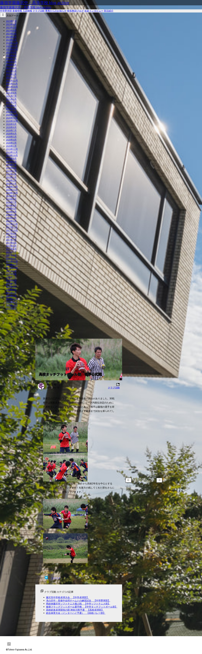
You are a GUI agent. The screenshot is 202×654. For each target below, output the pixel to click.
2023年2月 (11, 37)
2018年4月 (11, 211)
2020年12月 (12, 115)
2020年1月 (11, 146)
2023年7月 (11, 21)
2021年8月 (11, 93)
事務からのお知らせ (56, 11)
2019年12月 (12, 149)
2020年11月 (12, 118)
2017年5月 (11, 246)
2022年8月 (11, 55)
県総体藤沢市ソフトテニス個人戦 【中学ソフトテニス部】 (78, 603)
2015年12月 (12, 299)
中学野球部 (6, 11)
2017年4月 (11, 249)
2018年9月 (11, 196)
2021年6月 (11, 99)
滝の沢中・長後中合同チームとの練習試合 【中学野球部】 (78, 600)
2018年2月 (11, 218)
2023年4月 (11, 30)
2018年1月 (11, 221)
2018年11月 (12, 190)
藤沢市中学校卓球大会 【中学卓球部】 (67, 597)
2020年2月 (11, 143)
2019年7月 (11, 165)
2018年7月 (11, 202)
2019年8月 (11, 161)
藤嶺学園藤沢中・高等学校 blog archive (34, 2)
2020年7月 (11, 130)
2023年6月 (11, 24)
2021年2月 (11, 111)
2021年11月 (12, 83)
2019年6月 (11, 168)
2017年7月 (11, 239)
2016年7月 (11, 277)
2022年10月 (12, 49)
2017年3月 (11, 252)
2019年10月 (12, 155)
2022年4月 (11, 68)
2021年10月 (12, 86)
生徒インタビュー (93, 11)
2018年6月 (11, 205)
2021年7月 (11, 96)
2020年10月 (12, 121)
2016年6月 (11, 280)
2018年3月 (11, 214)
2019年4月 (11, 174)
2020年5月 (11, 136)
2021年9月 (11, 90)
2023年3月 (11, 33)
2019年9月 (11, 158)
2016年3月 (11, 289)
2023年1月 (11, 40)
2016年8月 (11, 274)
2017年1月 (11, 258)
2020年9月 (11, 124)
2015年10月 (12, 305)
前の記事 (135, 480)
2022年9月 (11, 52)
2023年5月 (11, 27)
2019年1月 (11, 183)
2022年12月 (12, 43)
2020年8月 (11, 127)
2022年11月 (12, 46)
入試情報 (27, 11)
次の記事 (153, 480)
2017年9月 (11, 233)
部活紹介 (108, 11)
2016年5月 (11, 283)
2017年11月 (12, 227)
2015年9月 (11, 308)
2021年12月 (12, 80)
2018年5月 (11, 208)
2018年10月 (12, 193)
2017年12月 (12, 224)
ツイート (56, 578)
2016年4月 (11, 286)
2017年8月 (11, 236)
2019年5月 (11, 171)
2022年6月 (11, 62)
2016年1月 (11, 296)
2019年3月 (11, 177)
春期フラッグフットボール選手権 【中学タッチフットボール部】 (81, 606)
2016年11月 (12, 264)
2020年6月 (11, 133)
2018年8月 (11, 199)
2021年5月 (11, 102)
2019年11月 (12, 152)
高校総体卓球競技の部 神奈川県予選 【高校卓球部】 (75, 610)
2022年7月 (11, 58)
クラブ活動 (39, 11)
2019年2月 (11, 180)
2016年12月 (12, 261)
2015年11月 (12, 302)
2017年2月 (11, 255)
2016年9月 (11, 271)
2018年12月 (12, 186)
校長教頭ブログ (75, 11)
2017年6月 (11, 243)
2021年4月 (11, 105)
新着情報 (17, 11)
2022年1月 (11, 77)
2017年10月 (12, 230)
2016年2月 (11, 293)
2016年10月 (12, 268)
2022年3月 (11, 71)
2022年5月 (11, 65)
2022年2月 (11, 74)
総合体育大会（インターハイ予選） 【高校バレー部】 (75, 613)
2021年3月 (11, 108)
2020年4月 (11, 140)
